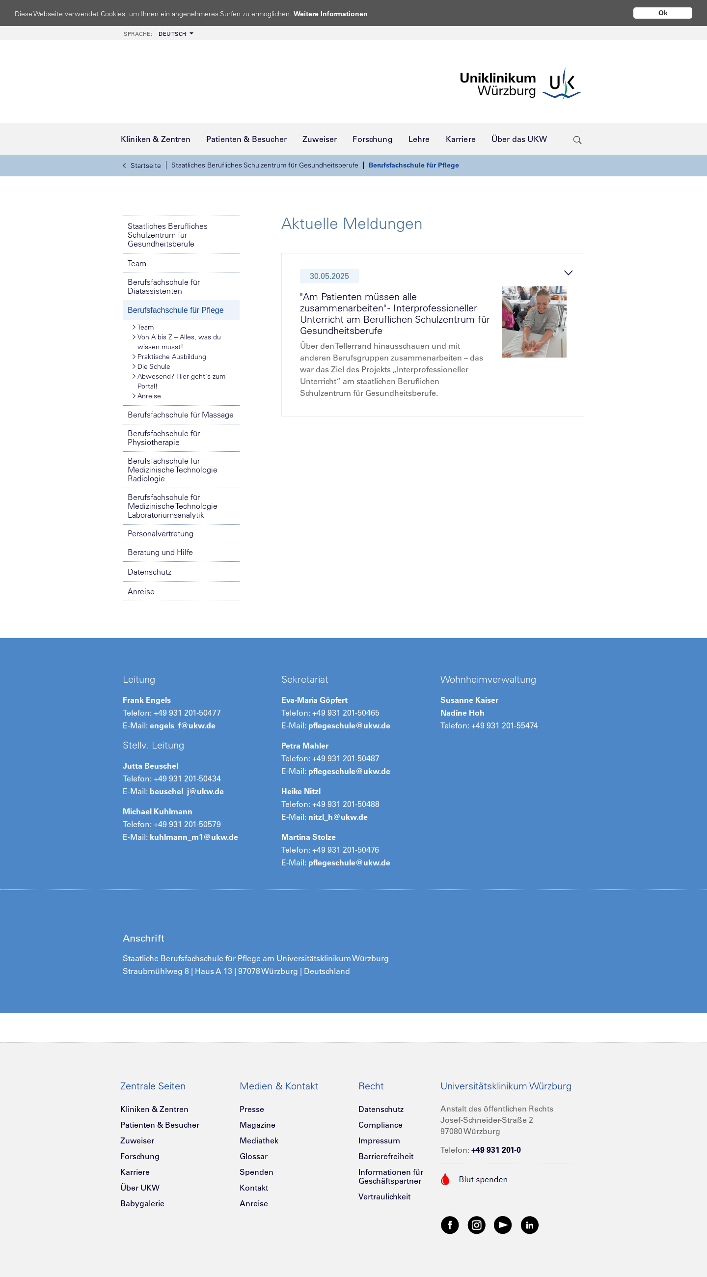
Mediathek (259, 1140)
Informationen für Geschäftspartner (390, 1176)
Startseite (142, 165)
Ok (663, 12)
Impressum (379, 1140)
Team (137, 263)
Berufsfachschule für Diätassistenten (164, 286)
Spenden (256, 1172)
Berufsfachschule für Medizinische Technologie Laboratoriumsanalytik (173, 506)
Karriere (135, 1172)
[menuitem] (157, 33)
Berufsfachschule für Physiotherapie (164, 437)
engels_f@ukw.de (183, 725)
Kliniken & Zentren (154, 1109)
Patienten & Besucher (159, 1125)
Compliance (380, 1125)
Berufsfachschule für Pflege (414, 165)
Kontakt (254, 1188)
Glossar (254, 1156)
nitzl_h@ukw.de (338, 817)
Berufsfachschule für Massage (181, 414)
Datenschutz (149, 572)
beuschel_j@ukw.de (187, 791)
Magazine (257, 1125)
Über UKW (140, 1188)
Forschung (140, 1156)
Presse (252, 1109)
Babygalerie (142, 1203)
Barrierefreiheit (385, 1156)
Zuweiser (137, 1140)
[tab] (437, 337)
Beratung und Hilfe (160, 552)
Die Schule (151, 366)
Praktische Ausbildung (169, 356)
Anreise (147, 396)
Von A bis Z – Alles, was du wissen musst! (177, 341)
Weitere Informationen (340, 13)
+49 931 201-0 (496, 1150)
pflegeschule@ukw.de (349, 725)
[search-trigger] (577, 139)
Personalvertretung (160, 533)
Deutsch (155, 33)
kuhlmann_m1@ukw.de (194, 837)
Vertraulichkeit (384, 1196)
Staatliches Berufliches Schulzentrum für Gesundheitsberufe (264, 165)
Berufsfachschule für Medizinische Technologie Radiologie (173, 469)
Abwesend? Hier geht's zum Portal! (179, 380)
